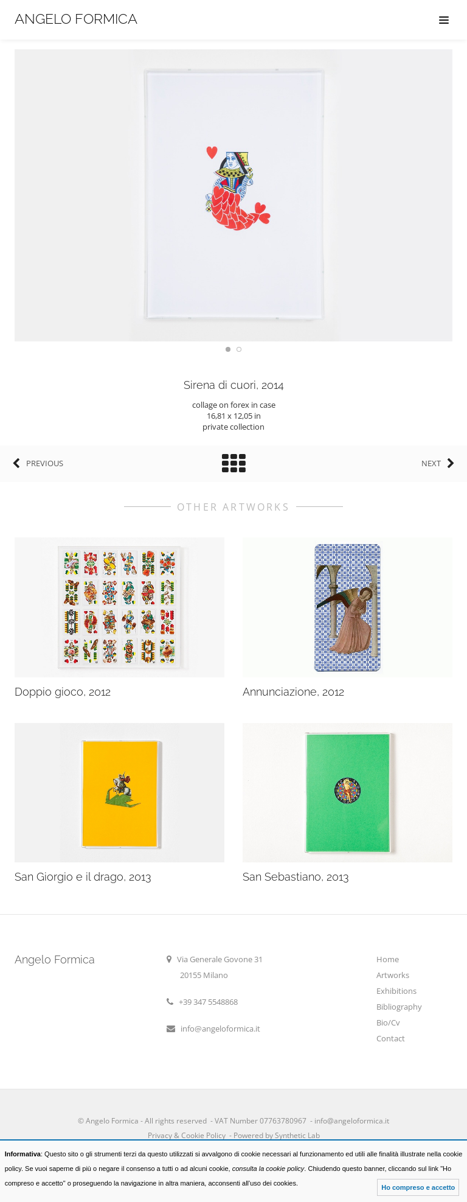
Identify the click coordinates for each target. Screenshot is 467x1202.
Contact (390, 1038)
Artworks (392, 975)
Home (387, 959)
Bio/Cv (388, 1022)
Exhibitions (396, 990)
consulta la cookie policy (268, 1168)
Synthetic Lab (296, 1135)
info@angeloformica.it (220, 1028)
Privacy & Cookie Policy (187, 1135)
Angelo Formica (76, 18)
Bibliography (399, 1006)
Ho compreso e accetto (418, 1187)
